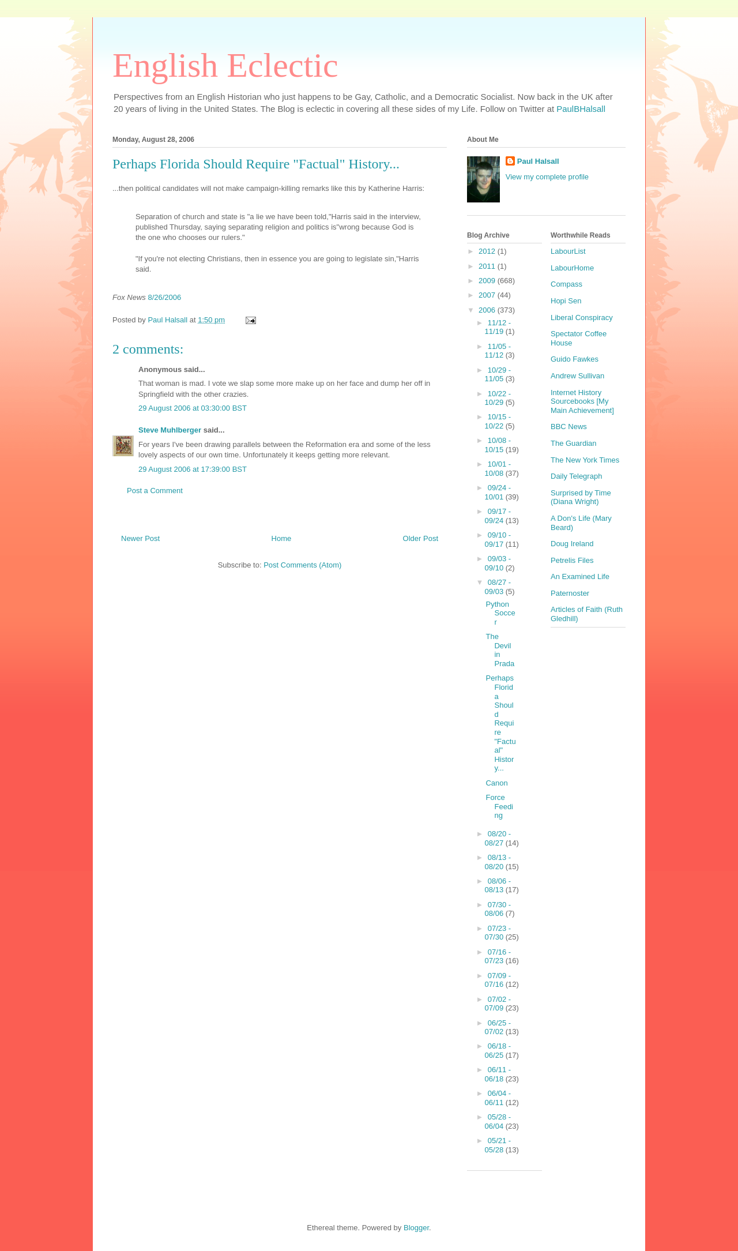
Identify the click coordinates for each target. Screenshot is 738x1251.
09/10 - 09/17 (498, 540)
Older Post (420, 538)
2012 (488, 251)
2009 (488, 280)
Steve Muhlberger (169, 430)
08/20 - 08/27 (498, 838)
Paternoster (570, 593)
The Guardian (574, 443)
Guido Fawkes (574, 359)
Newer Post (140, 538)
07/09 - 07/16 (498, 980)
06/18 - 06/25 (498, 1051)
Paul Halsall (538, 161)
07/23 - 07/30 (498, 933)
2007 (488, 295)
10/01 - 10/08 (498, 469)
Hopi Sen (566, 300)
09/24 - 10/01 (498, 492)
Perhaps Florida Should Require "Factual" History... (500, 723)
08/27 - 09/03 (498, 587)
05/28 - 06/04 (498, 1121)
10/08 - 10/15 (498, 445)
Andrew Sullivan (577, 375)
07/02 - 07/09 (498, 1004)
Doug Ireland (572, 543)
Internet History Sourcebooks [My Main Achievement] (582, 401)
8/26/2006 (164, 297)
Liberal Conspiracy (582, 317)
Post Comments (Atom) (302, 565)
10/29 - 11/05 (498, 375)
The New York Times (585, 460)
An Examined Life (580, 576)
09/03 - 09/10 (498, 563)
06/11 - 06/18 (498, 1074)
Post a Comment (155, 490)
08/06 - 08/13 (498, 886)
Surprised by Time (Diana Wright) (581, 497)
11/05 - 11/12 (498, 351)
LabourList (568, 251)
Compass (566, 284)
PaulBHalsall (580, 109)
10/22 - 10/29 (498, 398)
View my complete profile (547, 176)
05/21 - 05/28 (498, 1145)
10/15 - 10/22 (498, 421)
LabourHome (572, 268)
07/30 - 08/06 (498, 909)
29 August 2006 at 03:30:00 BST (192, 408)
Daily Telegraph (576, 476)
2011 (488, 266)
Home (282, 538)
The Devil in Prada (499, 650)
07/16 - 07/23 (498, 957)
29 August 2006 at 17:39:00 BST (192, 469)
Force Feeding (499, 806)
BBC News (569, 426)
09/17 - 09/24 (498, 516)
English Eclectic (225, 65)
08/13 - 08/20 (498, 862)
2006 (488, 310)
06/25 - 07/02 (498, 1027)
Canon (496, 783)
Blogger (416, 1227)
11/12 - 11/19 (498, 327)
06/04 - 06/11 (498, 1098)
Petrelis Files (572, 560)
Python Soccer (500, 613)
